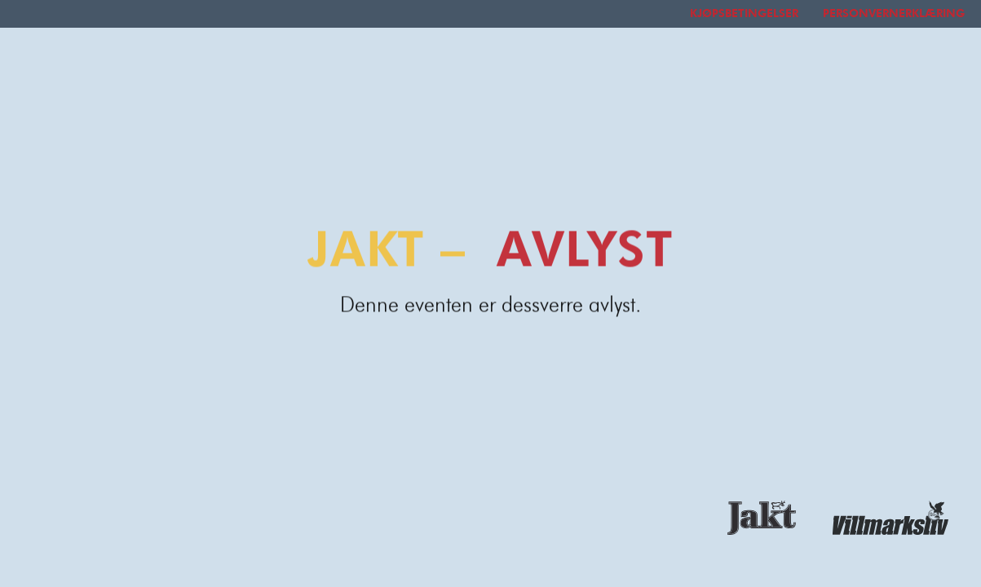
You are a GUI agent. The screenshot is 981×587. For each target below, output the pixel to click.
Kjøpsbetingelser (744, 13)
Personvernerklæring (894, 13)
